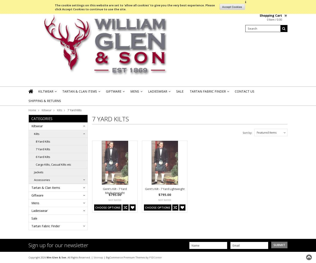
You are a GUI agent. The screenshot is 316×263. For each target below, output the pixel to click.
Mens (136, 92)
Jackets (38, 172)
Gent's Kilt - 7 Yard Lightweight (165, 189)
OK (232, 7)
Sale (179, 91)
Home (32, 110)
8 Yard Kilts (43, 141)
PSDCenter (155, 257)
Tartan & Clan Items (81, 92)
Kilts (59, 110)
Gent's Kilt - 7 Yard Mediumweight (115, 191)
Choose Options (107, 207)
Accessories (42, 180)
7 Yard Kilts (43, 149)
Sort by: (247, 133)
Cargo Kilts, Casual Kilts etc (53, 164)
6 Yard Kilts (43, 157)
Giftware (115, 92)
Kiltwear (47, 92)
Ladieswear (159, 92)
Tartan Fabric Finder (209, 92)
